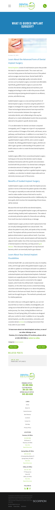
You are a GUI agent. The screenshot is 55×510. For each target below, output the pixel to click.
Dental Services (28, 411)
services (21, 322)
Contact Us (27, 421)
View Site (27, 445)
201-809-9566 (27, 385)
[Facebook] (30, 488)
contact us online (34, 338)
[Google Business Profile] (27, 488)
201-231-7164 (27, 389)
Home (27, 404)
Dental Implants (19, 342)
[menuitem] (10, 506)
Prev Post (13, 347)
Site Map (27, 424)
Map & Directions (27, 447)
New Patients (27, 414)
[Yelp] (25, 488)
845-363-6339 (27, 394)
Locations (27, 418)
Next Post (41, 347)
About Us (27, 408)
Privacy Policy (27, 427)
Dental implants (13, 68)
